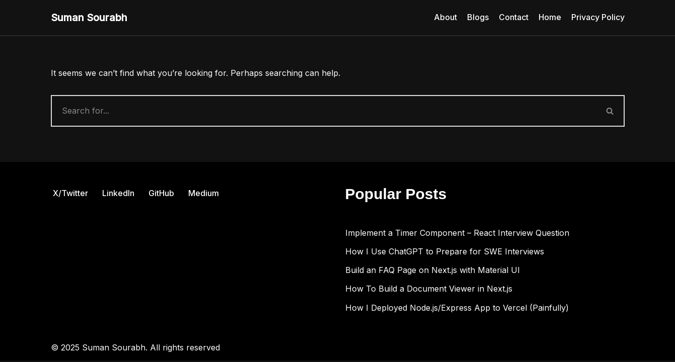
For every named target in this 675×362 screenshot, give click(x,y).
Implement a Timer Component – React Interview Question (457, 234)
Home (550, 17)
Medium (203, 195)
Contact (514, 17)
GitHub (161, 195)
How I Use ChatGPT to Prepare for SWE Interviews (444, 253)
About (445, 17)
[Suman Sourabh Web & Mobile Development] (89, 17)
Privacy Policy (598, 17)
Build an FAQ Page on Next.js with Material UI (432, 271)
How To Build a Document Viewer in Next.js (428, 290)
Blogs (478, 17)
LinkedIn (118, 195)
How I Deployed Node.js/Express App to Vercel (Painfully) (457, 309)
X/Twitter (70, 195)
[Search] (323, 111)
